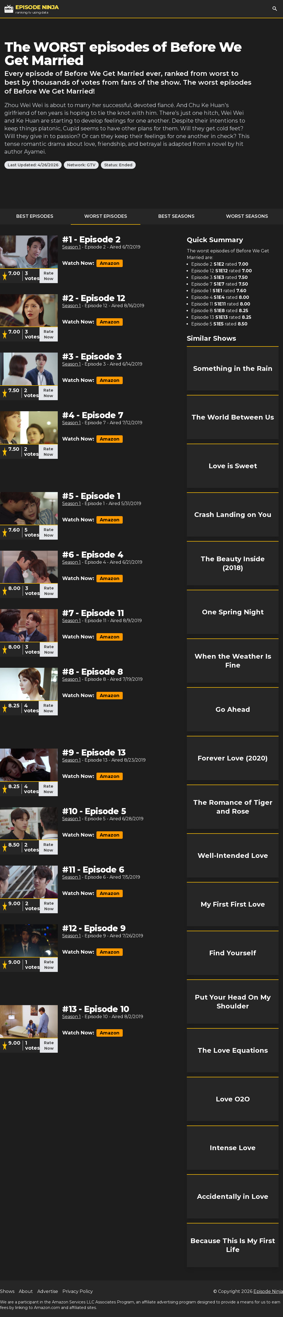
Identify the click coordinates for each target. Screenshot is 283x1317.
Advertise (47, 1291)
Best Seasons (176, 216)
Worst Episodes (105, 216)
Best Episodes (34, 216)
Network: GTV (81, 164)
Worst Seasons (247, 216)
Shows (7, 1291)
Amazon (109, 263)
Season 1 (71, 247)
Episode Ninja (268, 1291)
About (26, 1291)
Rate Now (49, 276)
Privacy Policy (77, 1291)
